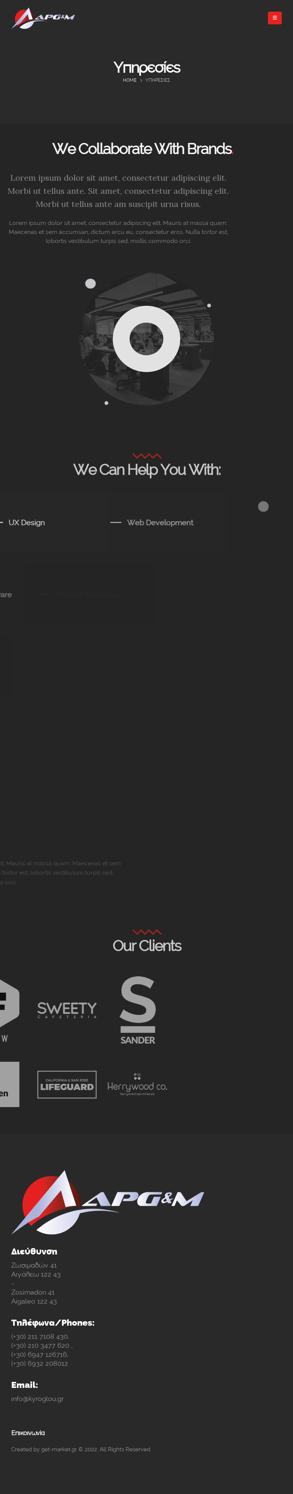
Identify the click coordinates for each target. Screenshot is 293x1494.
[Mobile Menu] (275, 18)
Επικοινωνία (28, 1433)
